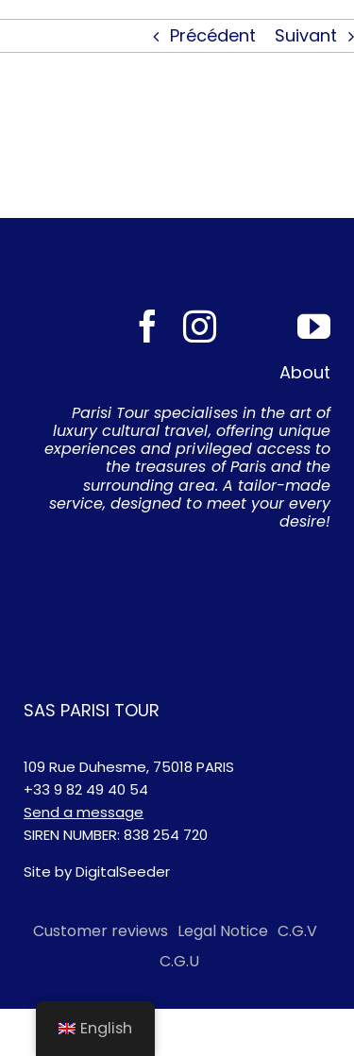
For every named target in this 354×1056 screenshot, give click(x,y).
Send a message (83, 812)
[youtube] (313, 326)
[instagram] (199, 326)
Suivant (306, 35)
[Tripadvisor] (256, 326)
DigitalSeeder (123, 871)
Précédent (213, 35)
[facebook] (147, 326)
